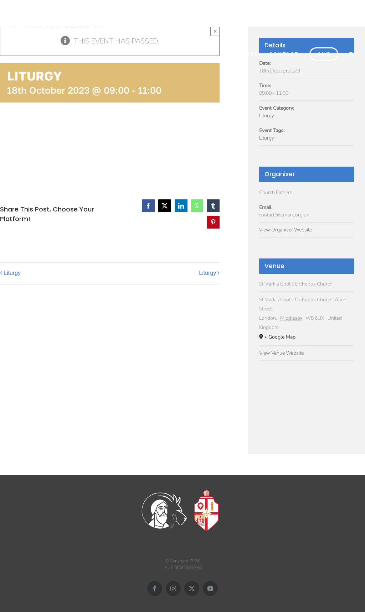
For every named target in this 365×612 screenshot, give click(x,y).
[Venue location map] (306, 403)
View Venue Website (281, 353)
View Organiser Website (285, 229)
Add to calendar (36, 143)
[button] (351, 53)
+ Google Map (279, 337)
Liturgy (12, 273)
